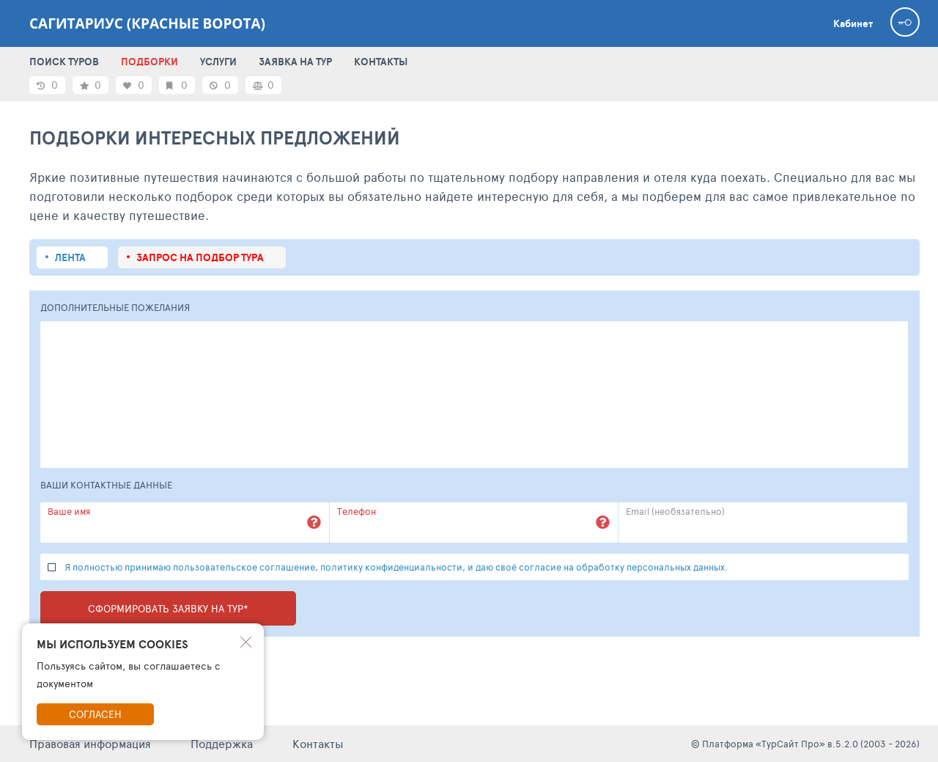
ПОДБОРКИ (149, 61)
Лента (70, 257)
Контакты (318, 743)
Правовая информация (90, 743)
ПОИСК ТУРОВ (64, 61)
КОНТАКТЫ (380, 61)
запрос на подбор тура (200, 257)
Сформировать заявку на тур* (168, 608)
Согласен (95, 714)
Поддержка (222, 743)
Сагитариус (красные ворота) (147, 23)
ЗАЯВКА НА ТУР (295, 61)
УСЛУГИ (218, 61)
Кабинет (853, 23)
